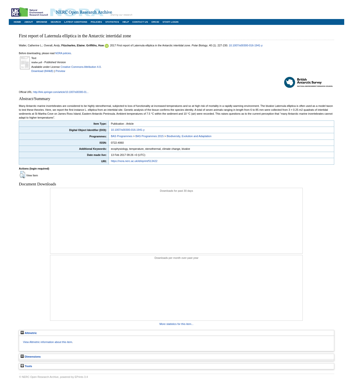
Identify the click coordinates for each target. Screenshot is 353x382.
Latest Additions (75, 21)
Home (17, 21)
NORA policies (63, 53)
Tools (26, 366)
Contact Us (140, 21)
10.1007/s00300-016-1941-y (245, 45)
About (28, 21)
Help (126, 21)
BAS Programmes (121, 136)
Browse (41, 21)
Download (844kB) (42, 71)
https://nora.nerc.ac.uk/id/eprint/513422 (134, 161)
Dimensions (31, 356)
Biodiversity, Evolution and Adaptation (189, 136)
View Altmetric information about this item (47, 342)
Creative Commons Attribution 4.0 (81, 66)
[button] (22, 174)
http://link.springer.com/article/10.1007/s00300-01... (61, 92)
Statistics (112, 21)
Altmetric (29, 333)
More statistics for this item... (176, 323)
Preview (60, 71)
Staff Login (170, 21)
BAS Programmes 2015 (149, 136)
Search (56, 21)
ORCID (155, 21)
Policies (96, 21)
